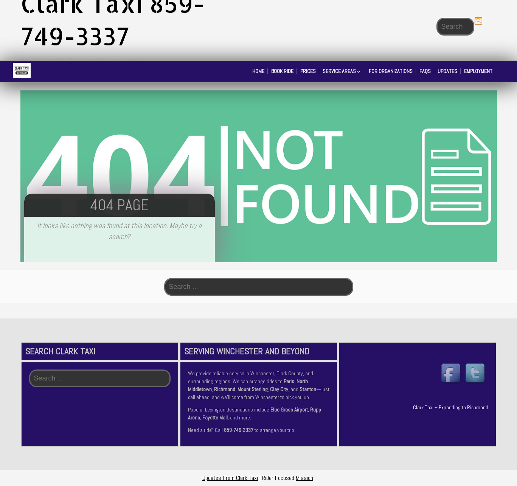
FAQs (425, 71)
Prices (308, 71)
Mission (304, 478)
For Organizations (391, 71)
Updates (447, 71)
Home (258, 71)
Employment (478, 71)
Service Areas (339, 71)
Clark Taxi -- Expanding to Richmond (450, 407)
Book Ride (282, 71)
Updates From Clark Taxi (230, 478)
